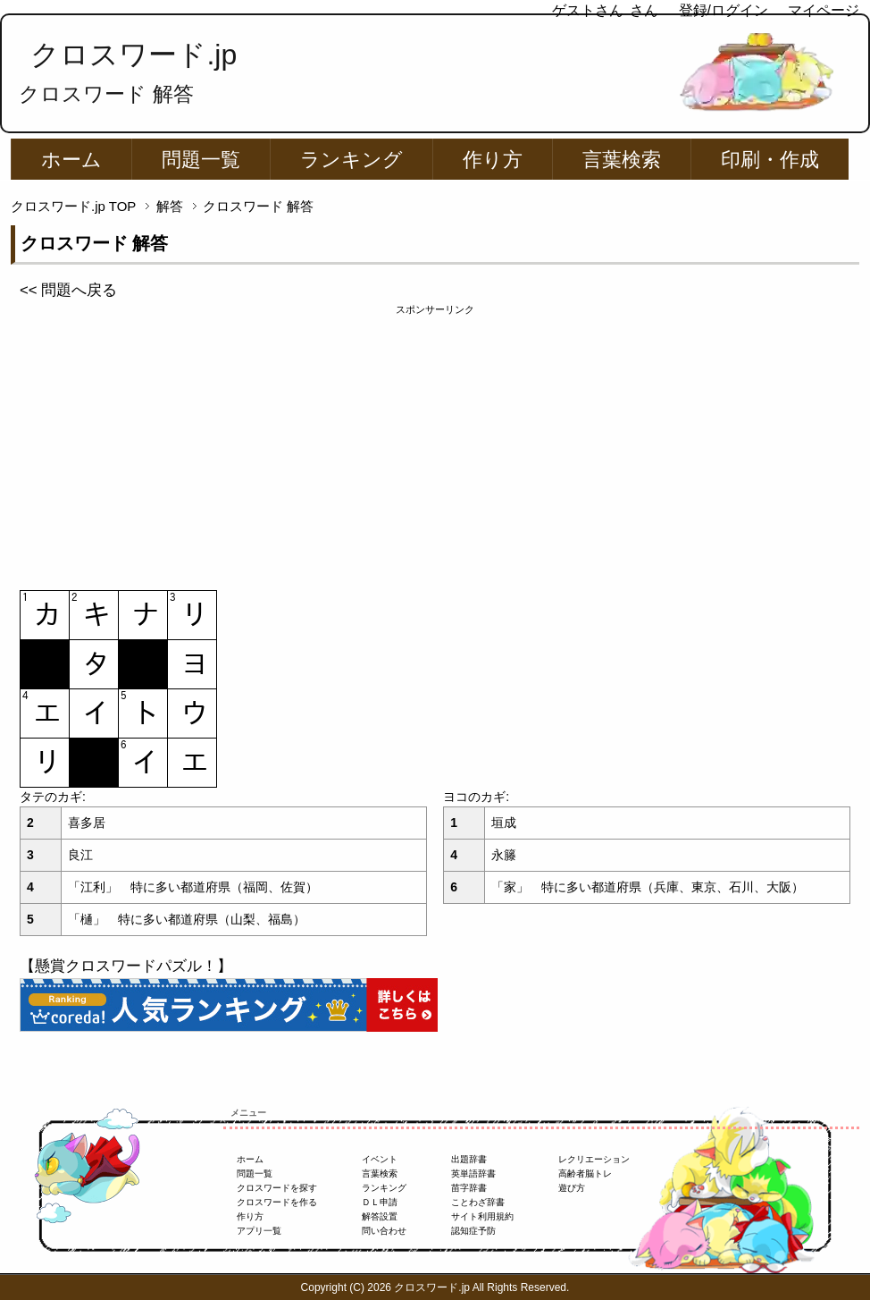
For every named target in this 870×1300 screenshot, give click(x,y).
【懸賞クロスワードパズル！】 (126, 966)
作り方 (493, 159)
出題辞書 (469, 1159)
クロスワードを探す (277, 1188)
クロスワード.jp (133, 54)
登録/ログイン (723, 10)
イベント (379, 1159)
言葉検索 (621, 159)
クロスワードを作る (277, 1202)
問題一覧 (201, 159)
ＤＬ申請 (379, 1202)
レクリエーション (594, 1159)
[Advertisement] (435, 442)
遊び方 (571, 1188)
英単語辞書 (473, 1173)
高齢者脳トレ (585, 1173)
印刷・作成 (770, 159)
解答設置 (379, 1216)
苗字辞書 (469, 1188)
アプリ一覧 (259, 1231)
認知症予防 (473, 1231)
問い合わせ (384, 1231)
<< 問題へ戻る (68, 290)
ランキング (351, 159)
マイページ (823, 10)
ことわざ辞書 (478, 1202)
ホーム (71, 159)
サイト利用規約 (482, 1216)
